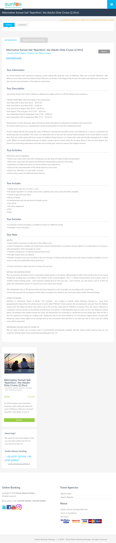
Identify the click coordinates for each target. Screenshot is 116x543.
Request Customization (34, 40)
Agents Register (67, 497)
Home (57, 20)
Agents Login (66, 493)
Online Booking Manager (45, 539)
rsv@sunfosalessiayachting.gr (19, 464)
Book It (104, 51)
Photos (9, 25)
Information (11, 40)
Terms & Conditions (69, 513)
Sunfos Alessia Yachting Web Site (74, 509)
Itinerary (22, 25)
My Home (65, 516)
